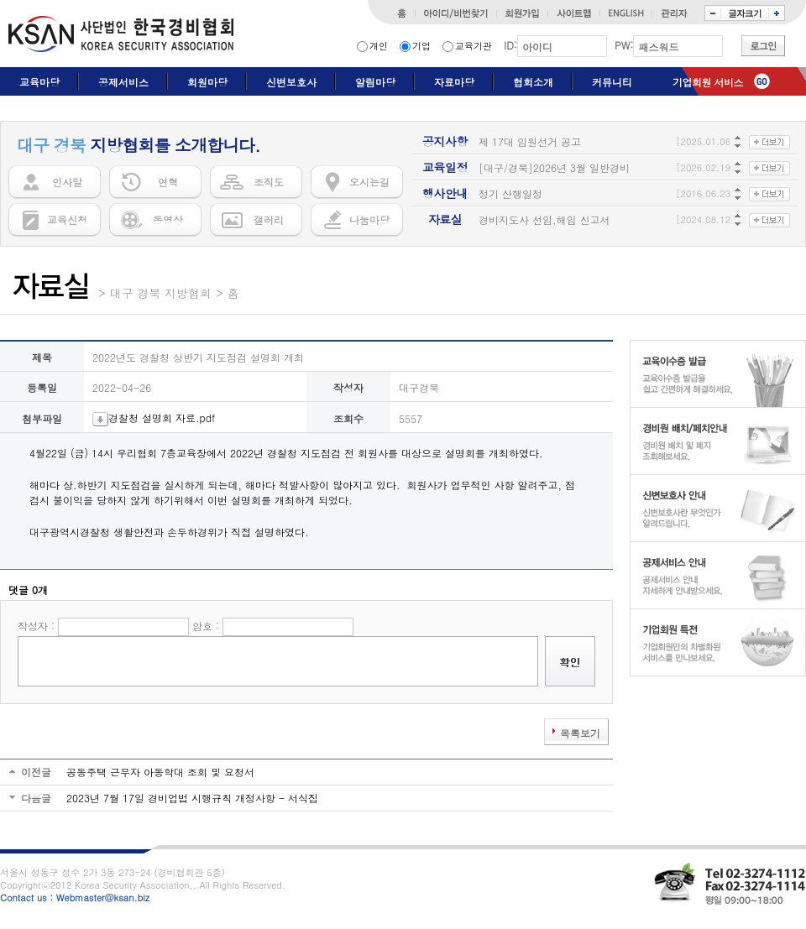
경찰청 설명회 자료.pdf (153, 417)
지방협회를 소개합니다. (138, 145)
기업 (421, 45)
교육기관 (473, 45)
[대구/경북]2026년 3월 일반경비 (554, 167)
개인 (378, 45)
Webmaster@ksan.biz (102, 897)
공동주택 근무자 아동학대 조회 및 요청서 (160, 772)
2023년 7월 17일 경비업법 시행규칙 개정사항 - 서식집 (192, 798)
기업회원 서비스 (708, 82)
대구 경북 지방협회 (161, 292)
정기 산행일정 (510, 193)
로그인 (763, 45)
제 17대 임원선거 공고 (530, 141)
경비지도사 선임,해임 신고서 (544, 219)
